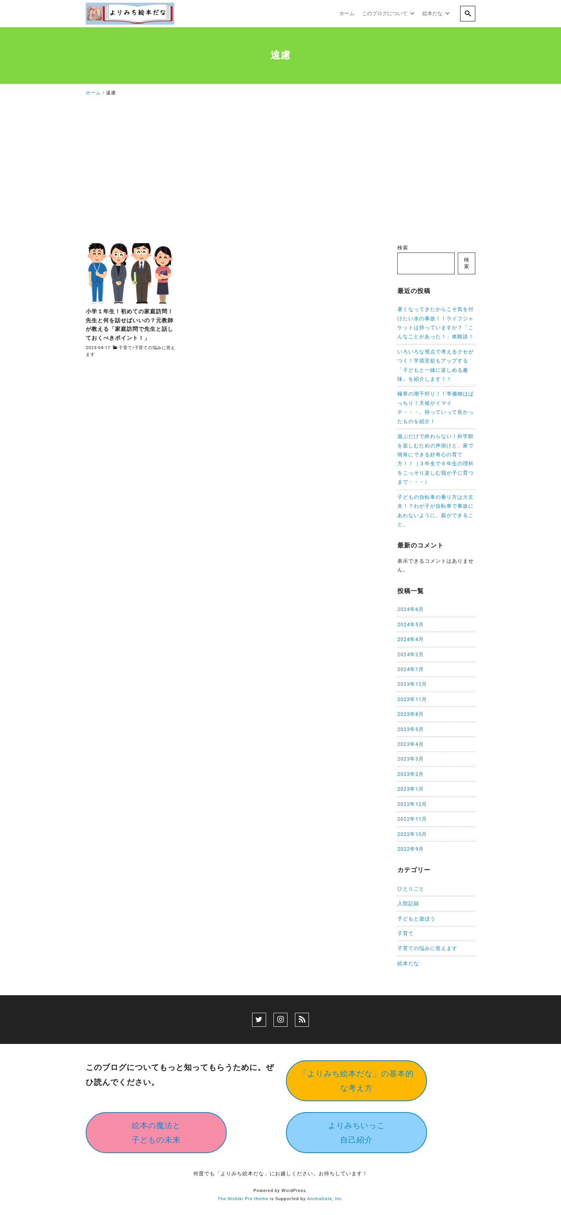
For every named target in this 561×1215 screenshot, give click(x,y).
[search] (467, 13)
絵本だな (408, 963)
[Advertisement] (280, 172)
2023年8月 (410, 714)
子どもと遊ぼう (416, 919)
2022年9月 (410, 849)
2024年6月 (410, 609)
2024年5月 (410, 624)
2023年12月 (412, 684)
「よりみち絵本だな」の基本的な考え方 (356, 1081)
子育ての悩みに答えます (427, 948)
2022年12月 (412, 804)
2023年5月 (410, 729)
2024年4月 (410, 639)
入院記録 (408, 903)
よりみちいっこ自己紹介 (356, 1132)
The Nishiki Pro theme (243, 1198)
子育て (125, 347)
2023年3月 (410, 759)
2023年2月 (410, 774)
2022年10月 (412, 834)
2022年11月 (412, 819)
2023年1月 (410, 789)
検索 (402, 248)
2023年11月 (412, 699)
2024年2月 (410, 654)
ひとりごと (411, 889)
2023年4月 (410, 744)
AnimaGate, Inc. (325, 1198)
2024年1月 (410, 669)
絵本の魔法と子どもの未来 (156, 1132)
